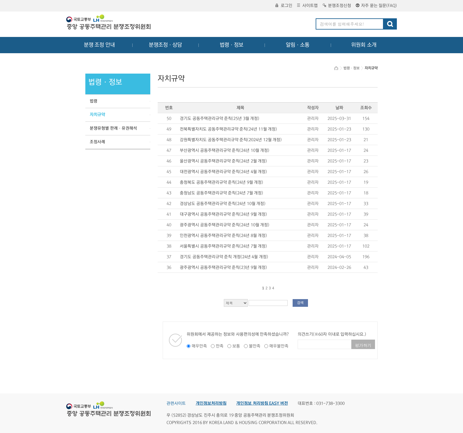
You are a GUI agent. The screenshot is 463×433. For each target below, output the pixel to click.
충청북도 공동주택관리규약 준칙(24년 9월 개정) (221, 182)
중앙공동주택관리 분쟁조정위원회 (109, 22)
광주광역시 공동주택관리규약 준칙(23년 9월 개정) (223, 267)
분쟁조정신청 (337, 5)
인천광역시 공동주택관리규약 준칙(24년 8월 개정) (223, 235)
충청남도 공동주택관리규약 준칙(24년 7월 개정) (221, 193)
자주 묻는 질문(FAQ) (376, 5)
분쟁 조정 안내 (99, 45)
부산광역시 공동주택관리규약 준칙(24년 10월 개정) (224, 150)
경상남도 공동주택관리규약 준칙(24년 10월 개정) (222, 203)
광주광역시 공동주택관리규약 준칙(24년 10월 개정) (224, 225)
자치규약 (97, 114)
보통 (236, 346)
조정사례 (97, 142)
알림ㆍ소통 (297, 45)
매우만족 (199, 346)
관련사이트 (176, 403)
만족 (220, 346)
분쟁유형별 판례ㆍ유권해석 (113, 128)
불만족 (254, 346)
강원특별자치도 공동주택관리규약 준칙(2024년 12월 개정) (231, 139)
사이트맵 (307, 5)
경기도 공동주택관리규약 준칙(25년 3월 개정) (219, 118)
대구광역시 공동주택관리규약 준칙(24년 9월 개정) (223, 214)
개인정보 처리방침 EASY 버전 (262, 403)
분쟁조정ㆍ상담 (165, 45)
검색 (300, 303)
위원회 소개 (364, 45)
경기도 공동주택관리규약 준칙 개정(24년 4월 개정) (224, 256)
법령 (93, 101)
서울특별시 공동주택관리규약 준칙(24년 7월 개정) (223, 246)
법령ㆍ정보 (231, 45)
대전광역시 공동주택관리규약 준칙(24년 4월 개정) (223, 171)
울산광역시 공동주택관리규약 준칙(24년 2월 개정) (223, 161)
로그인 (283, 5)
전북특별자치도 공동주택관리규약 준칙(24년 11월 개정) (228, 129)
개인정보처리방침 (211, 403)
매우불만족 (278, 346)
